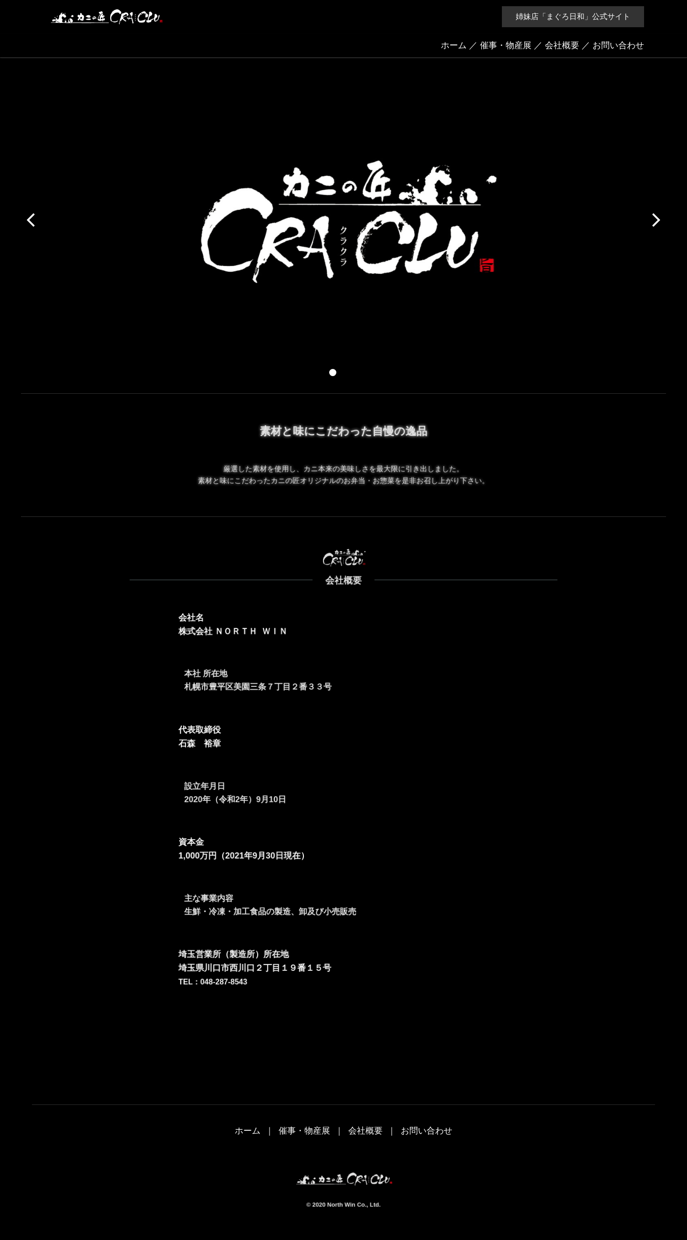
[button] (332, 372)
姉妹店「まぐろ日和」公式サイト (573, 16)
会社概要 (562, 45)
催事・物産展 (505, 45)
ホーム (454, 45)
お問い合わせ (618, 45)
